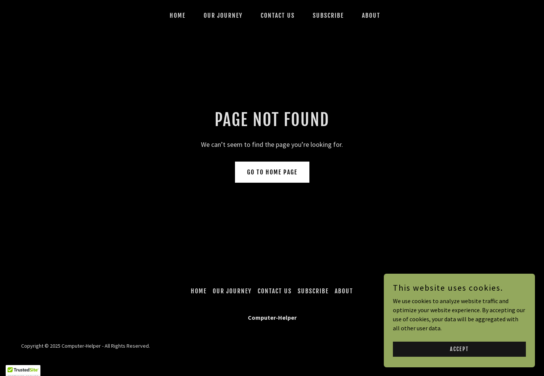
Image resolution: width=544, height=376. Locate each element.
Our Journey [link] (223, 15)
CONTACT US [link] (278, 15)
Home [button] (199, 291)
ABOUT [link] (371, 15)
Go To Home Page (272, 172)
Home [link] (177, 15)
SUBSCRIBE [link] (328, 15)
